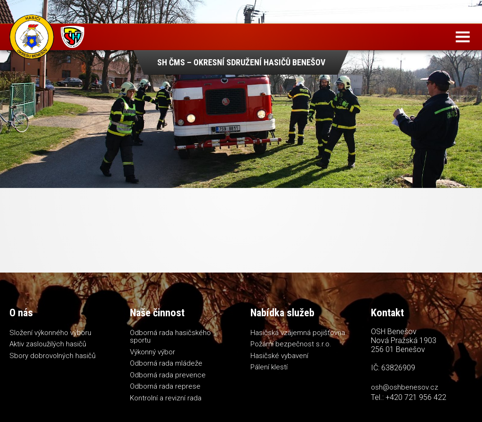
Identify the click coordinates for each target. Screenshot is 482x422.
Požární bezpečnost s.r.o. (290, 344)
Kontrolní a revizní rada (165, 398)
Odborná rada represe (165, 386)
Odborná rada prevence (168, 375)
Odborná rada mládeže (166, 363)
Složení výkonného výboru (50, 332)
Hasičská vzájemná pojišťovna (297, 332)
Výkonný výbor (152, 352)
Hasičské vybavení (279, 356)
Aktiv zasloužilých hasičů (47, 344)
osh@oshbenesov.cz (404, 387)
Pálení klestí (269, 367)
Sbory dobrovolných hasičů (52, 356)
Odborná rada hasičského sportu (170, 336)
